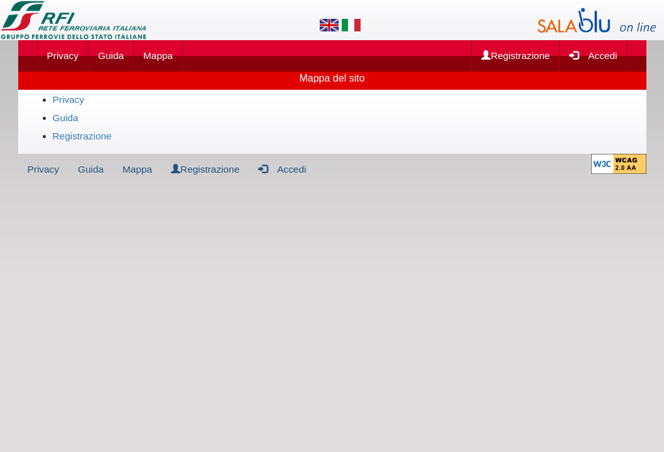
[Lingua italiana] (351, 25)
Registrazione (515, 55)
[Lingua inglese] (329, 25)
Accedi (593, 55)
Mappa (158, 55)
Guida (111, 55)
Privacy (63, 55)
